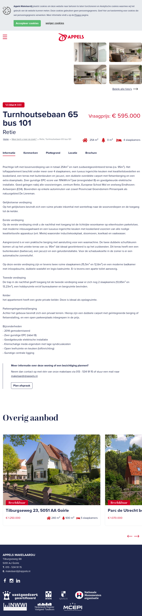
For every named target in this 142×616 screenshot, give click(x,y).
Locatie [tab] (72, 153)
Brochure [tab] (91, 153)
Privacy (77, 15)
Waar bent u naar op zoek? (24, 139)
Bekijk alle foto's (122, 89)
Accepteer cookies (27, 23)
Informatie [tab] (9, 153)
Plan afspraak (21, 385)
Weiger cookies (55, 23)
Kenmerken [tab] (30, 153)
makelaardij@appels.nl (24, 376)
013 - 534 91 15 (13, 567)
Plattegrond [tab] (53, 153)
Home (6, 139)
